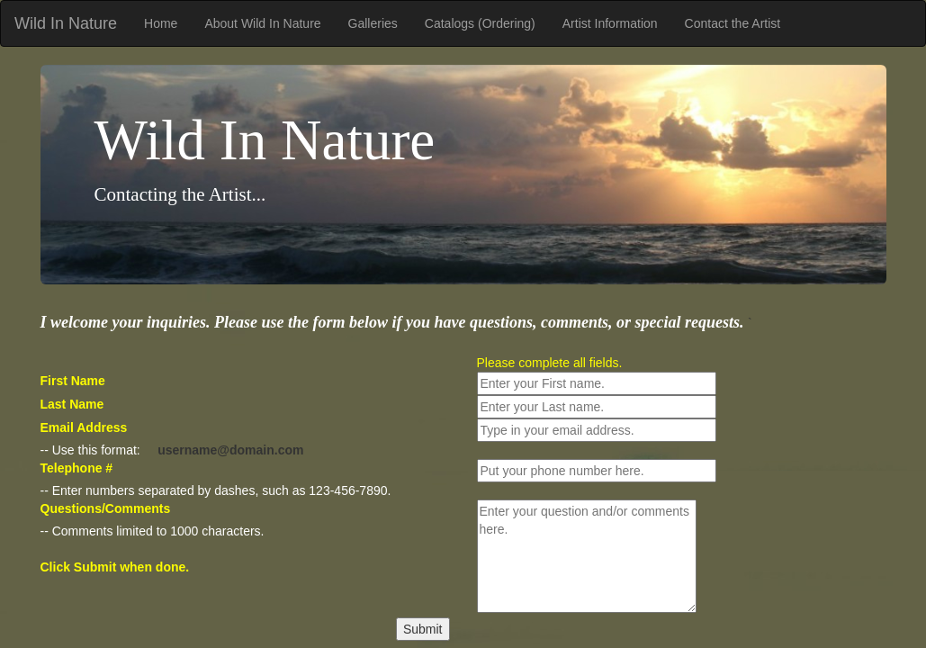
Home (160, 23)
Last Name (72, 404)
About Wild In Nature (262, 23)
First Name (72, 381)
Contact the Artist (733, 23)
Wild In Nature (65, 23)
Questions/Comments (105, 508)
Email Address (84, 427)
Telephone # (76, 468)
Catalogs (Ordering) (480, 23)
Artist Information (610, 23)
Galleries (373, 23)
